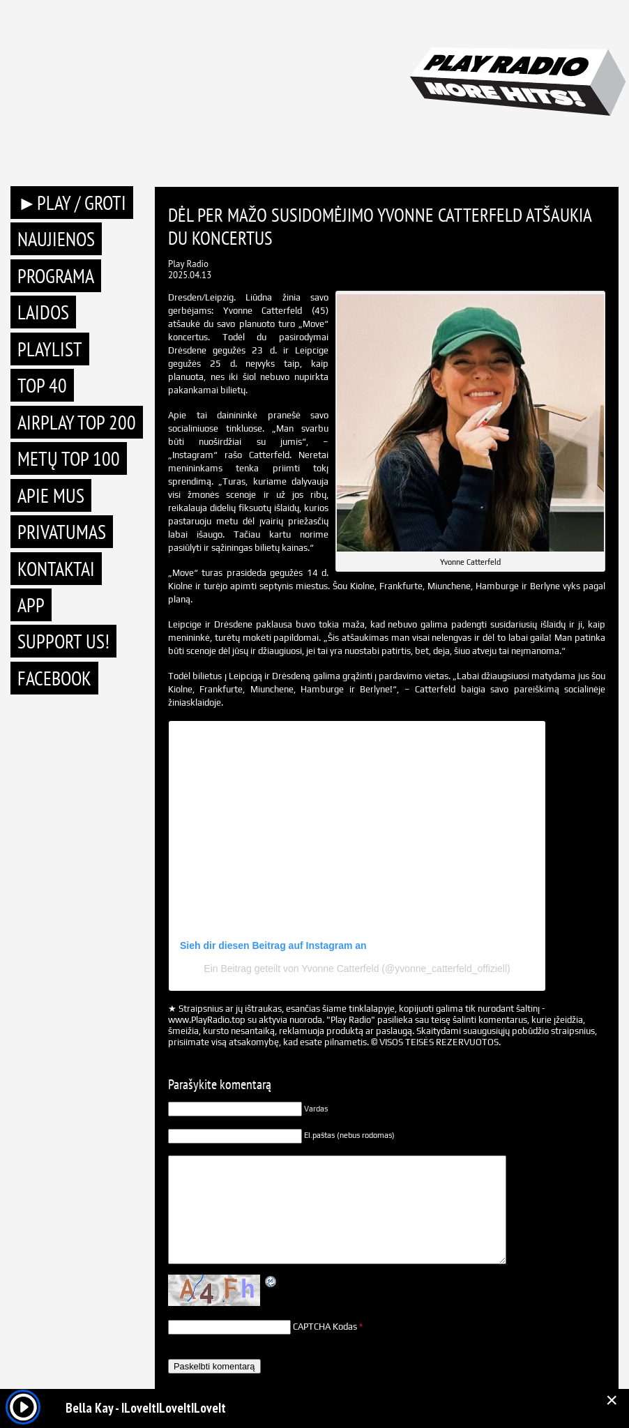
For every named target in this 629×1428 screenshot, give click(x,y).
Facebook (54, 678)
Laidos (43, 312)
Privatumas (61, 532)
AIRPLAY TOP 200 (76, 422)
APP (31, 605)
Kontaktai (56, 569)
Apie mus (50, 495)
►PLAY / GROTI (71, 202)
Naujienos (56, 239)
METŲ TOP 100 (68, 458)
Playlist (49, 349)
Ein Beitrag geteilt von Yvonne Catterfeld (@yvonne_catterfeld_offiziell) (357, 968)
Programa (55, 276)
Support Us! (63, 641)
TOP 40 (42, 385)
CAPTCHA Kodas (325, 1326)
